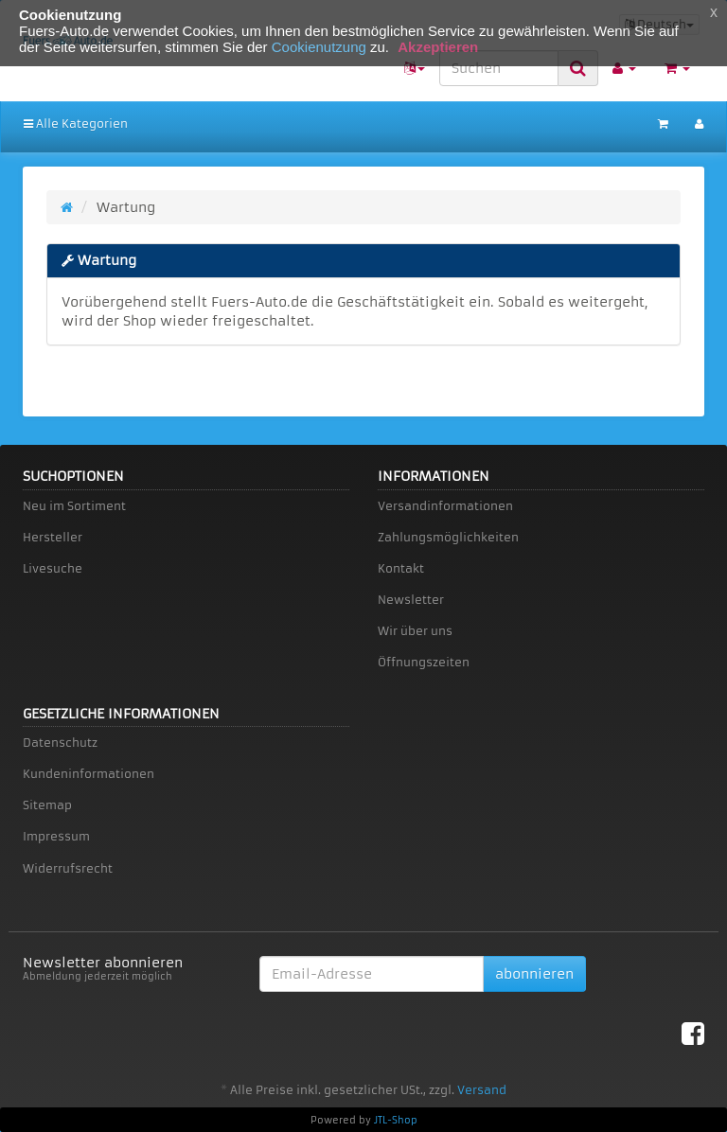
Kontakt (401, 568)
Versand (481, 1090)
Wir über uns (415, 631)
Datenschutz (60, 742)
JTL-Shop (395, 1120)
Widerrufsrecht (68, 868)
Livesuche (52, 568)
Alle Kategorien (76, 123)
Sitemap (47, 805)
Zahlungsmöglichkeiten (448, 537)
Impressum (56, 836)
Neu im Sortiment (74, 506)
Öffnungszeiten (424, 662)
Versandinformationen (445, 506)
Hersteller (52, 537)
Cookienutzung (319, 47)
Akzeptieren (438, 47)
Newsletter (411, 600)
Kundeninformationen (88, 774)
